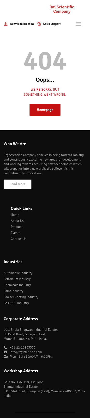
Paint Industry (13, 291)
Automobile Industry (18, 273)
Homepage (45, 110)
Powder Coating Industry (21, 297)
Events (15, 233)
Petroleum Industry (17, 279)
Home (15, 215)
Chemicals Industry (17, 285)
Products (17, 227)
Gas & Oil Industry (16, 303)
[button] (17, 184)
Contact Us (18, 239)
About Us (17, 221)
